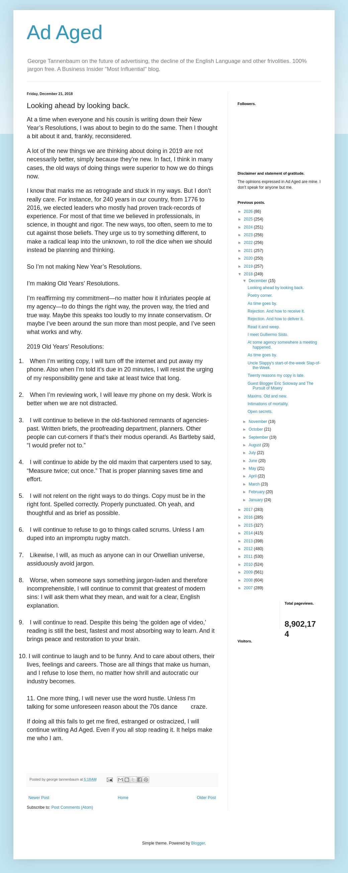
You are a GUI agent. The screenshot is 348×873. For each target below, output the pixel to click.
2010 (249, 564)
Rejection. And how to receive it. (276, 311)
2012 (249, 548)
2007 (249, 588)
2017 (249, 509)
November (258, 421)
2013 (249, 541)
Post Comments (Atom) (72, 807)
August (255, 445)
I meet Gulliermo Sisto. (268, 334)
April (253, 476)
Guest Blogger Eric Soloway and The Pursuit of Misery (281, 385)
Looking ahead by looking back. (276, 287)
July (253, 452)
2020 (249, 258)
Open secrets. (260, 411)
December (258, 280)
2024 (249, 227)
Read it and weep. (264, 327)
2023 (249, 235)
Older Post (206, 797)
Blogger (198, 843)
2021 (249, 250)
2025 (249, 219)
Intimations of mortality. (268, 404)
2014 (249, 533)
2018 (249, 274)
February (257, 492)
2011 (249, 556)
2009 (249, 572)
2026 (249, 211)
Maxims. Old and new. (267, 396)
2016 (249, 517)
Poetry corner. (260, 295)
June (253, 460)
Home (123, 797)
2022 (249, 242)
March (255, 484)
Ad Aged (65, 32)
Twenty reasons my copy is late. (276, 375)
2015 (249, 525)
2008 (249, 580)
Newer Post (38, 797)
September (259, 437)
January (256, 500)
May (253, 468)
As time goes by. (262, 303)
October (256, 429)
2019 (249, 266)
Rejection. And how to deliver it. (275, 319)
